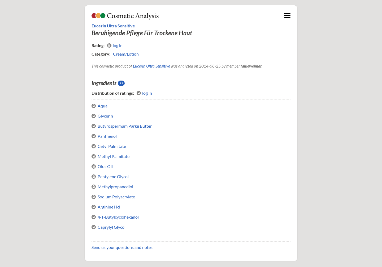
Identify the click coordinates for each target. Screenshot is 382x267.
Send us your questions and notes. (122, 247)
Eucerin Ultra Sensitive (113, 25)
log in (115, 45)
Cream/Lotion (126, 53)
